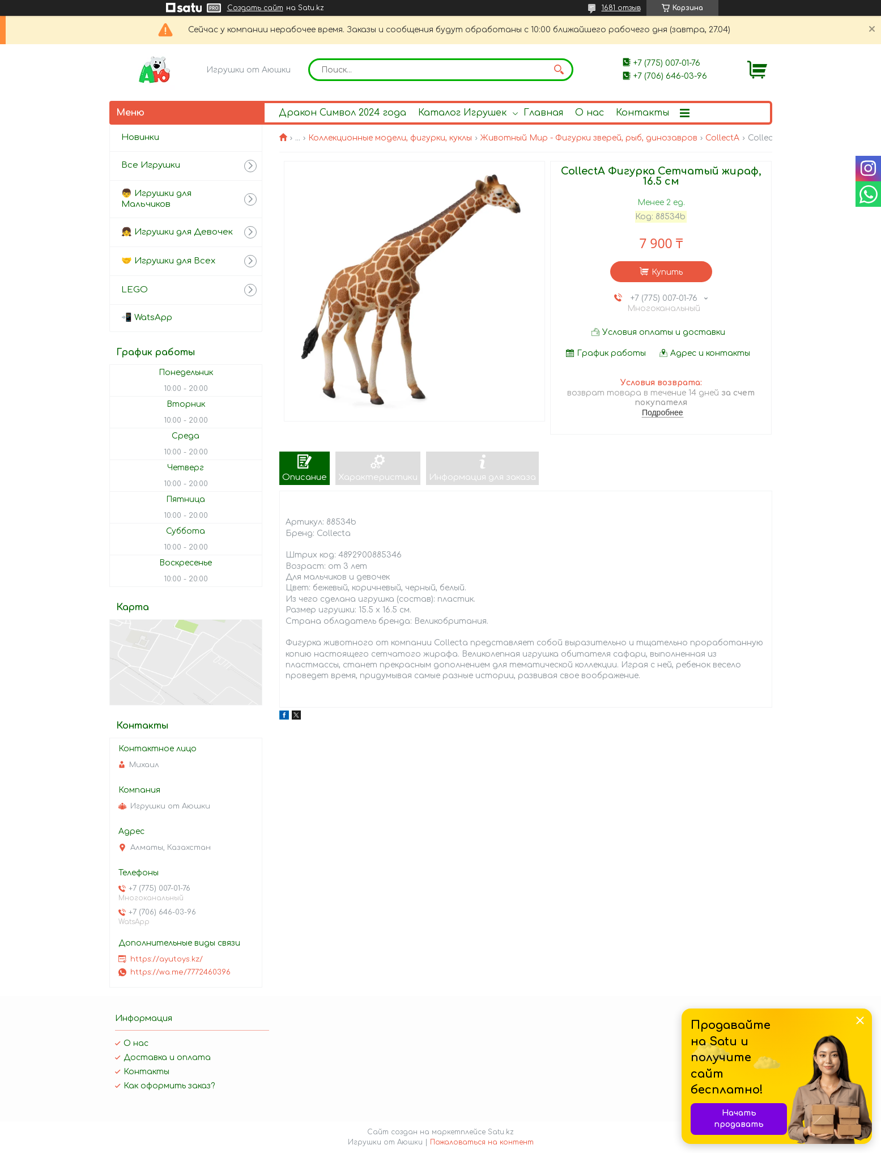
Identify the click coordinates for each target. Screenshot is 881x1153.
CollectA (722, 138)
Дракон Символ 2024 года (342, 113)
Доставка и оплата (167, 1057)
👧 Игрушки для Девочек (177, 232)
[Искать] (559, 69)
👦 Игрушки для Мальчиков (156, 199)
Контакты (642, 113)
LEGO (134, 290)
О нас (589, 113)
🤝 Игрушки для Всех (168, 261)
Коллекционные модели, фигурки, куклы (390, 138)
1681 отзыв (621, 8)
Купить (667, 272)
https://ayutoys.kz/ (166, 959)
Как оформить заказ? (169, 1086)
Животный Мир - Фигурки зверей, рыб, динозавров (588, 138)
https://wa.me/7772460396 (180, 972)
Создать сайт (255, 8)
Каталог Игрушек (462, 113)
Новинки (140, 137)
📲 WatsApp (146, 317)
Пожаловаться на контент (482, 1142)
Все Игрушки (150, 165)
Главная (543, 113)
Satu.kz (501, 1132)
